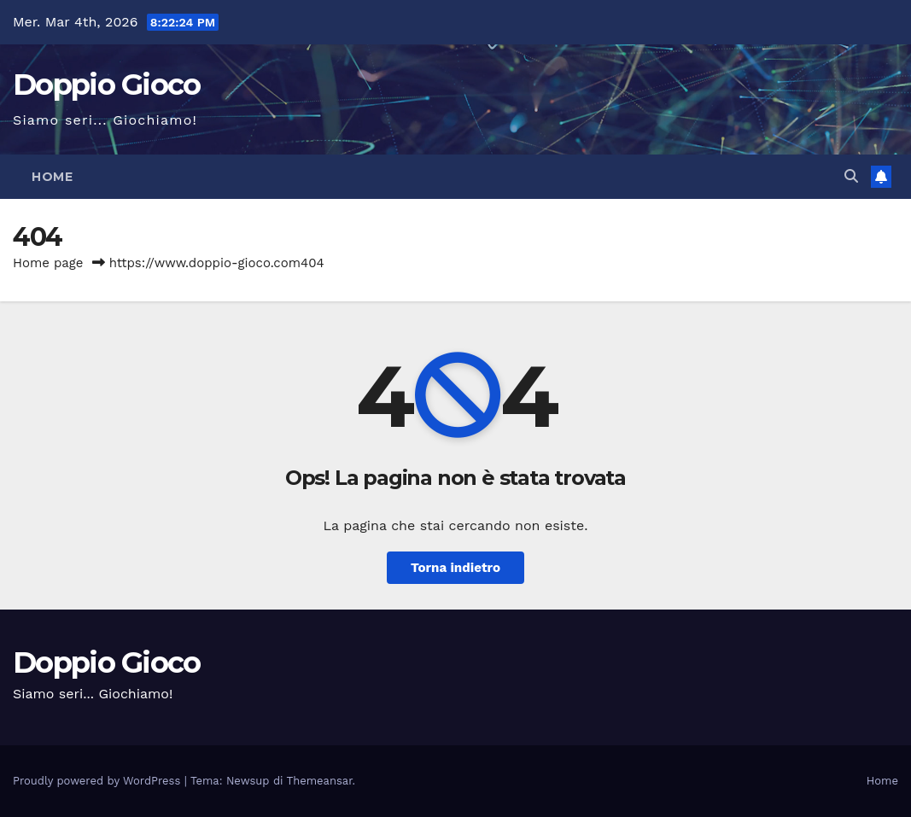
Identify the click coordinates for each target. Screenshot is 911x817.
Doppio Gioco (107, 84)
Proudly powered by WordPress (98, 780)
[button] (851, 176)
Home (52, 176)
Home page (48, 263)
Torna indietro (455, 567)
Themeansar (320, 780)
